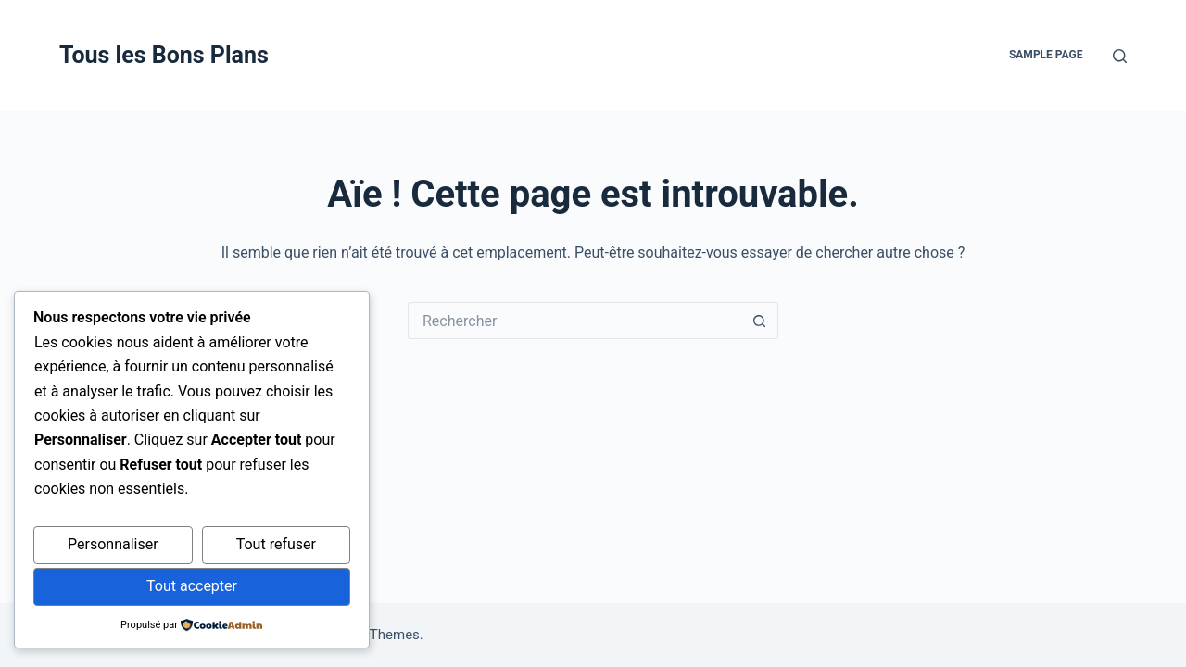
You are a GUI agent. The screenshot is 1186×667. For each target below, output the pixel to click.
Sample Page (1046, 54)
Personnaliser (113, 544)
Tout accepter (191, 586)
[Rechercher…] (574, 320)
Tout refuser (276, 544)
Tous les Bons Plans (164, 55)
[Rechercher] (1120, 56)
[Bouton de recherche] (759, 320)
